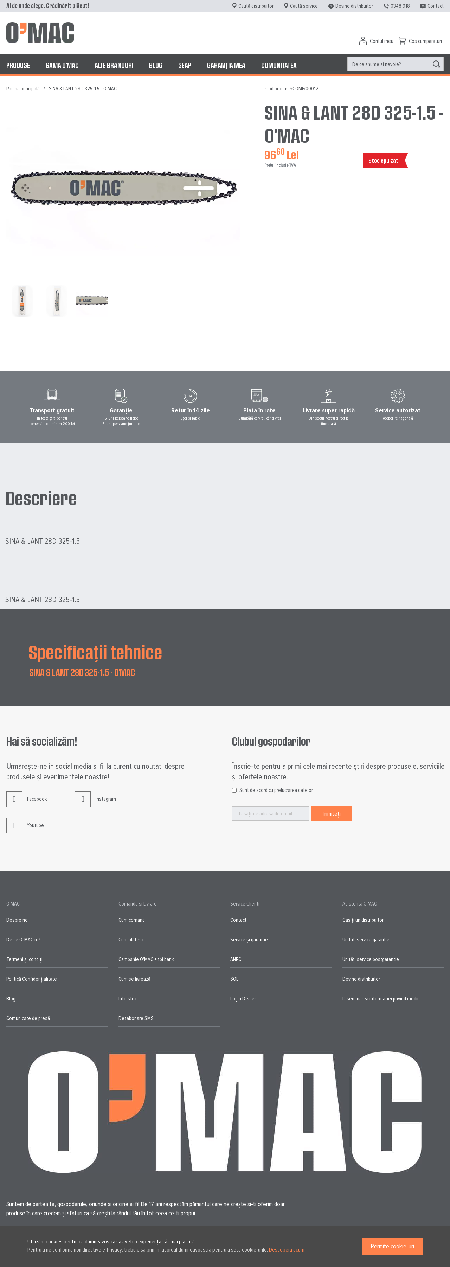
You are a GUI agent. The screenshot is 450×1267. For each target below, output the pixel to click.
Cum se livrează (134, 979)
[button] (23, 301)
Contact (436, 6)
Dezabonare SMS (136, 1018)
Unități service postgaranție (370, 959)
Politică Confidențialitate (31, 979)
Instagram (95, 804)
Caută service (304, 6)
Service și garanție (249, 939)
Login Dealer (243, 999)
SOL (234, 979)
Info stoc (127, 999)
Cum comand (131, 920)
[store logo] (40, 32)
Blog (10, 999)
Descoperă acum (286, 1249)
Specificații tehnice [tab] (95, 652)
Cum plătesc (131, 939)
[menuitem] (18, 65)
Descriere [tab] (41, 497)
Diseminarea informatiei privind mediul (381, 999)
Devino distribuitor (354, 6)
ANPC (235, 959)
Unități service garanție (366, 939)
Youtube (25, 831)
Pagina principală (23, 88)
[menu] (225, 65)
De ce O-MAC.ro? (23, 939)
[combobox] (395, 64)
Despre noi (17, 920)
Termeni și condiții (25, 959)
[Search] (436, 64)
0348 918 (400, 6)
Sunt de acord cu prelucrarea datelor (276, 790)
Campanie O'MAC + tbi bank (146, 959)
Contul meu (381, 41)
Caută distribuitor (256, 6)
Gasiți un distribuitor (363, 920)
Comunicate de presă (28, 1018)
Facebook (26, 804)
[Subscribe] (331, 813)
